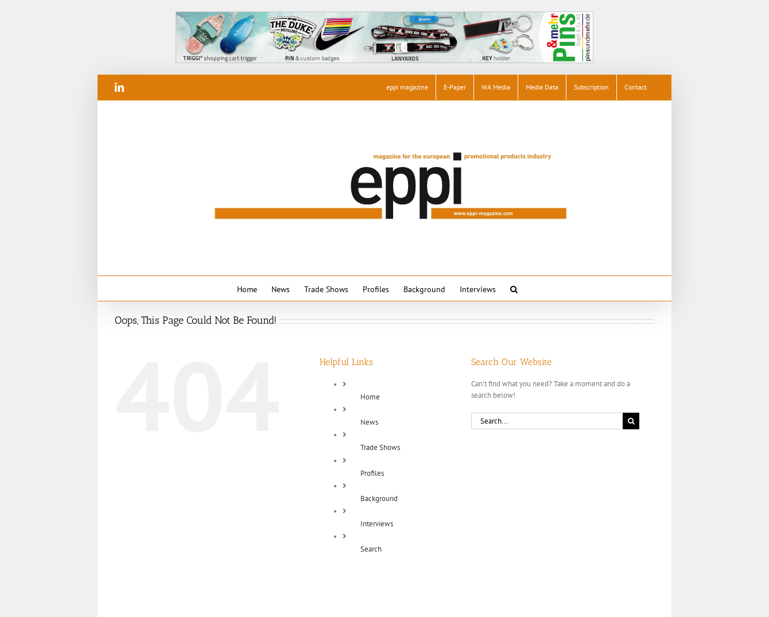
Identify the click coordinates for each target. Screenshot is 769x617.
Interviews (376, 524)
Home (370, 397)
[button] (514, 288)
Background (379, 498)
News (369, 422)
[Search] (631, 421)
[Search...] (547, 421)
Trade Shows (380, 447)
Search (371, 549)
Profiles (372, 473)
